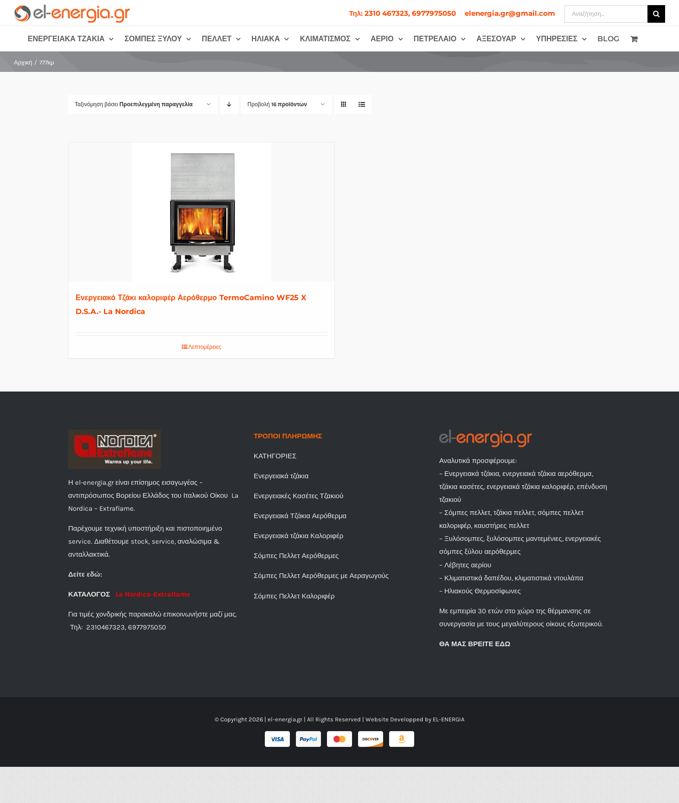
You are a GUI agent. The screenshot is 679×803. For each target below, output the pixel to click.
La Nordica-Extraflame (152, 594)
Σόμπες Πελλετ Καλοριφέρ (294, 596)
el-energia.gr (285, 719)
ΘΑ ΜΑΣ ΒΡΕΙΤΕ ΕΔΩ (474, 644)
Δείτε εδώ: (85, 574)
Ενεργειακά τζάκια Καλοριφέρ (298, 536)
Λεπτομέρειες (204, 347)
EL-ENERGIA (448, 719)
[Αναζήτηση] (656, 14)
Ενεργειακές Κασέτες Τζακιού (298, 496)
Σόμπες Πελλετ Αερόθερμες (296, 556)
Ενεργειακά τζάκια (281, 476)
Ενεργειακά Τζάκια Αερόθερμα (300, 516)
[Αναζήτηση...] (605, 14)
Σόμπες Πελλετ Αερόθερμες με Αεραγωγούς (321, 576)
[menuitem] (402, 13)
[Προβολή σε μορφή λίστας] (362, 105)
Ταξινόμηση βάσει (134, 104)
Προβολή (277, 104)
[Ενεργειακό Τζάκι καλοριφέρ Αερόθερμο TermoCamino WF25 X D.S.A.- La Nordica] (201, 212)
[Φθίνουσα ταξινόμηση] (229, 104)
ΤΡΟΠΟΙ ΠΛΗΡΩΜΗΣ (288, 436)
